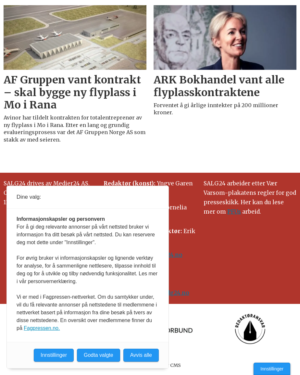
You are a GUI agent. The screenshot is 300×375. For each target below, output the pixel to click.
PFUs (234, 211)
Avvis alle (141, 355)
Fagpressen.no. (42, 328)
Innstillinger (271, 368)
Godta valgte (98, 355)
